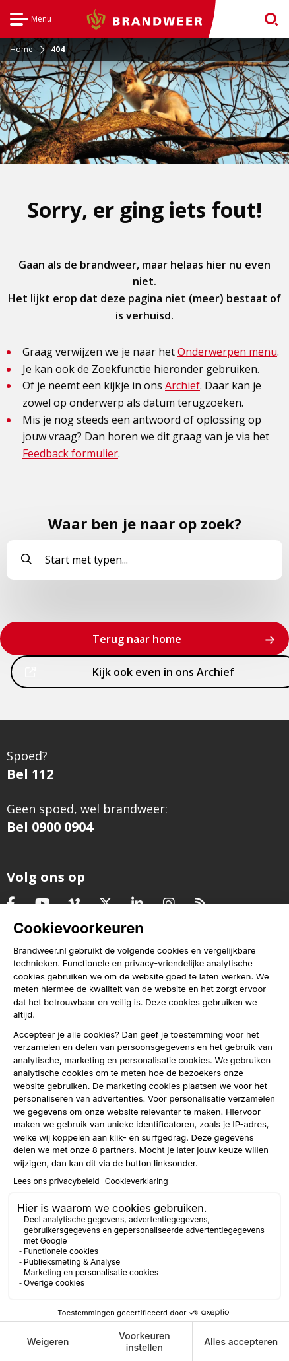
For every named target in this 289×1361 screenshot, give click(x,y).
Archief (182, 385)
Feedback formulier (70, 453)
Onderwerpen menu (227, 352)
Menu (30, 20)
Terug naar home (136, 639)
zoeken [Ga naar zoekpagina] (265, 22)
